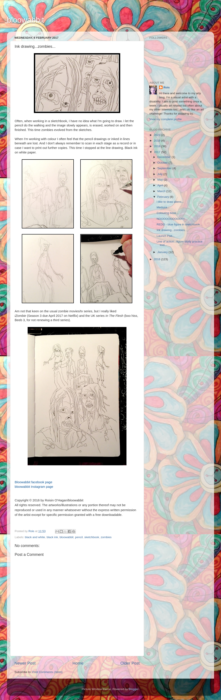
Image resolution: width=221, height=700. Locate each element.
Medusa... (163, 207)
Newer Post (25, 663)
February (163, 196)
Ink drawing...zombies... (172, 230)
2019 (157, 140)
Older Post (130, 663)
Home (78, 663)
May (160, 179)
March (161, 191)
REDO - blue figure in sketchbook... (179, 224)
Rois (166, 87)
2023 (157, 135)
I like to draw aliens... (170, 201)
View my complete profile (165, 119)
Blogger (134, 689)
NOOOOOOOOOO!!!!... (172, 218)
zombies (106, 537)
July (160, 174)
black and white (35, 537)
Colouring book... (168, 213)
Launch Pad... (166, 236)
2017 (157, 152)
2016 (157, 259)
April (160, 185)
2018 (157, 146)
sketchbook (91, 537)
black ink (52, 537)
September (164, 168)
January (163, 252)
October (163, 162)
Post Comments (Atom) (47, 672)
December (164, 157)
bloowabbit (25, 20)
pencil (79, 537)
